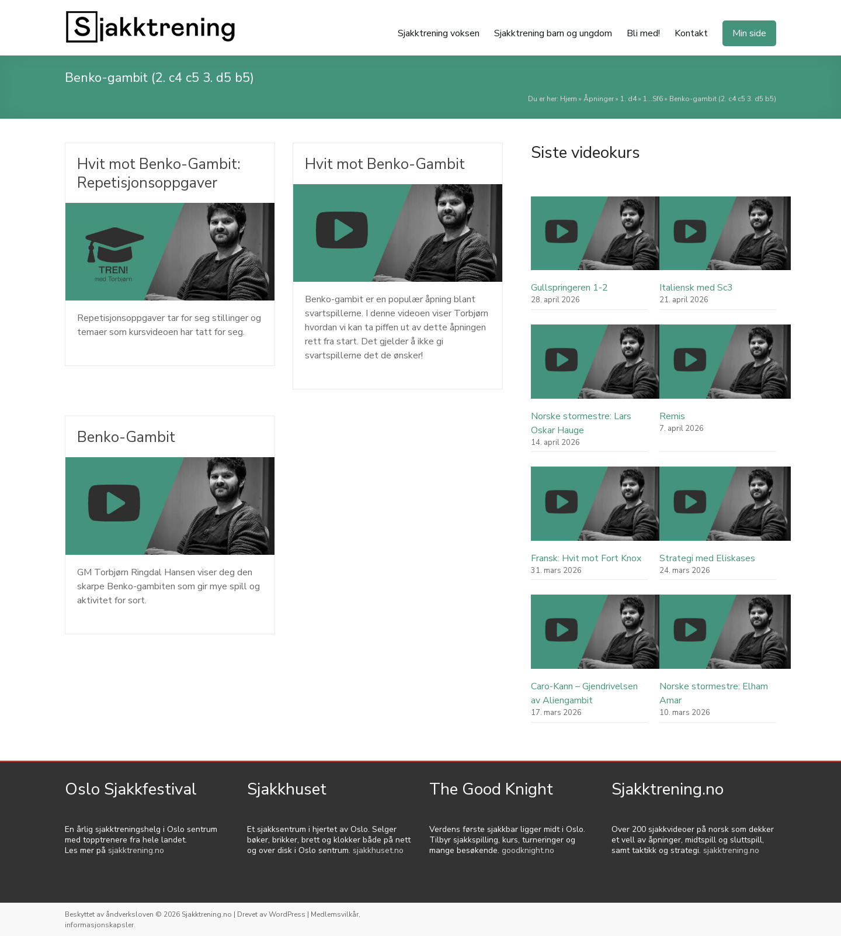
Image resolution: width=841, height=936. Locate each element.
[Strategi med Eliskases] (725, 509)
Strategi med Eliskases (707, 558)
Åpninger (598, 98)
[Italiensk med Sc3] (725, 238)
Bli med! (643, 33)
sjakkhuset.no (378, 850)
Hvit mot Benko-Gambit (387, 164)
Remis (672, 416)
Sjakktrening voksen (438, 33)
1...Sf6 (653, 98)
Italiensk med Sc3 (696, 287)
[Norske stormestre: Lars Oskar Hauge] (596, 366)
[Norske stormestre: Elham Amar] (725, 637)
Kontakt (691, 33)
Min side (749, 33)
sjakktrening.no (136, 850)
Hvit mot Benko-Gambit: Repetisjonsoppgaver (161, 173)
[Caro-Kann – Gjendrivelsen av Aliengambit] (596, 637)
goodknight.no (528, 850)
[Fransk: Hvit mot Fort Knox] (596, 509)
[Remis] (725, 366)
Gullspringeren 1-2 (569, 287)
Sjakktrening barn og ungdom (553, 33)
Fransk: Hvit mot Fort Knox (586, 558)
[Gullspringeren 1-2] (596, 238)
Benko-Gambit (127, 437)
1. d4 (628, 98)
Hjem (568, 98)
